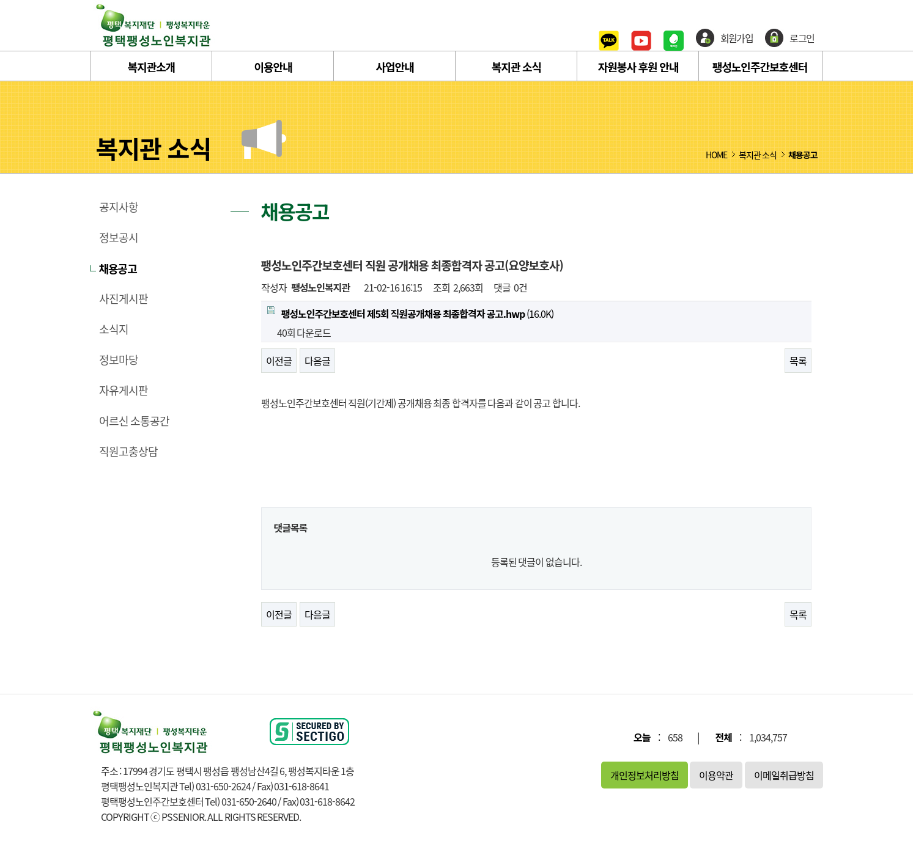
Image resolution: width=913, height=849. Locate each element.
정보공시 (118, 238)
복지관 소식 (516, 67)
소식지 (113, 329)
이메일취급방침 (784, 775)
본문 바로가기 (0, 0)
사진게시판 (123, 299)
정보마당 (118, 360)
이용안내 (273, 67)
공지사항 (118, 207)
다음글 (317, 360)
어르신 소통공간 (134, 421)
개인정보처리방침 (644, 775)
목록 (798, 360)
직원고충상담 (128, 452)
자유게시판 (123, 390)
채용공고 (118, 268)
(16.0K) (410, 313)
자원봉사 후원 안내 (638, 67)
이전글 (279, 360)
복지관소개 (152, 67)
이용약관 (716, 775)
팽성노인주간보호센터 (760, 67)
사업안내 (394, 67)
